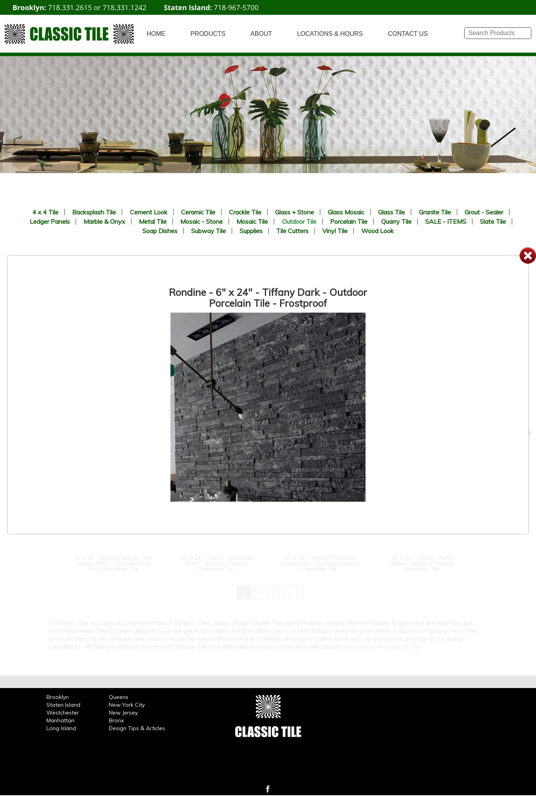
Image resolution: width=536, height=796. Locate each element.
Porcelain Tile (348, 221)
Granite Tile (435, 212)
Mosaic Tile (252, 221)
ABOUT (261, 33)
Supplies (251, 231)
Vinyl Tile (335, 231)
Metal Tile (153, 221)
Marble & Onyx (104, 221)
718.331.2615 (70, 7)
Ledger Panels (50, 221)
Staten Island (63, 704)
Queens (118, 696)
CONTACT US (408, 33)
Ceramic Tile (198, 212)
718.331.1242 (124, 7)
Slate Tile (493, 221)
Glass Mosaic (346, 212)
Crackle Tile (245, 212)
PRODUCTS (207, 33)
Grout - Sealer (484, 212)
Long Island (61, 728)
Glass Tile (391, 212)
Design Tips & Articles (137, 728)
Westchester (62, 712)
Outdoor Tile (299, 221)
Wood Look (377, 231)
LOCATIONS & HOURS (330, 33)
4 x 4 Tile (45, 212)
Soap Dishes (159, 231)
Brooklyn (57, 696)
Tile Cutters (292, 231)
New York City (127, 704)
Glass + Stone (294, 212)
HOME (156, 33)
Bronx (116, 720)
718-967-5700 (236, 7)
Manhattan (60, 720)
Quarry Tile (396, 221)
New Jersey (123, 712)
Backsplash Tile (94, 212)
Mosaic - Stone (201, 221)
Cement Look (148, 212)
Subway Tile (208, 231)
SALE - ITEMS (445, 221)
